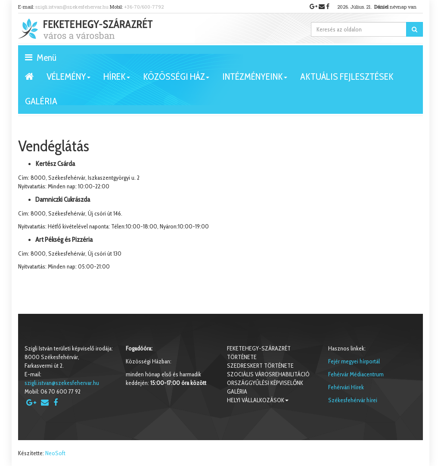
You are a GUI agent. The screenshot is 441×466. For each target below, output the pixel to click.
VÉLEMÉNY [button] (68, 80)
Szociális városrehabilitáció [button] (268, 374)
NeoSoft (55, 453)
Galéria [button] (41, 101)
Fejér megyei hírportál (354, 361)
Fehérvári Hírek (346, 387)
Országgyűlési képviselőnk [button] (265, 383)
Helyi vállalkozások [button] (258, 400)
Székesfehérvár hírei (352, 400)
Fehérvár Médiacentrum (356, 374)
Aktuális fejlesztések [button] (347, 76)
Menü (40, 57)
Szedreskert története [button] (260, 365)
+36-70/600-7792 (144, 6)
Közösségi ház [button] (176, 80)
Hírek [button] (116, 80)
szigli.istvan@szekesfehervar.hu (72, 6)
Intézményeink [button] (254, 80)
